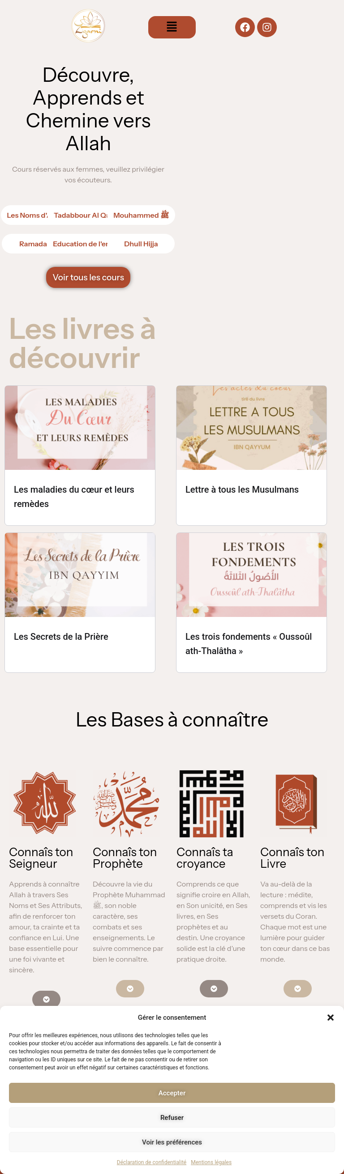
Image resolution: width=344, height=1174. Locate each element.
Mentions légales (211, 1162)
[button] (330, 1017)
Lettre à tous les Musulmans (242, 489)
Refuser (172, 1118)
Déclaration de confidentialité (151, 1162)
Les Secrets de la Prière (61, 636)
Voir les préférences (172, 1142)
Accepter (172, 1093)
